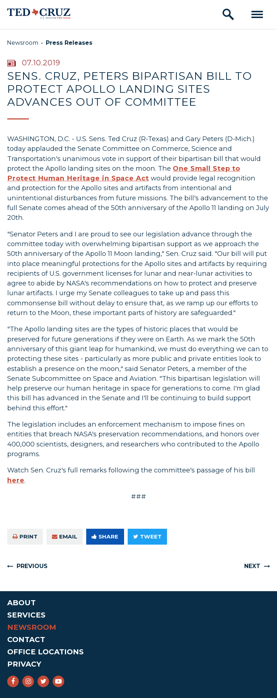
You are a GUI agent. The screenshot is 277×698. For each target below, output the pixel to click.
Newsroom (22, 42)
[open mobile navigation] (257, 14)
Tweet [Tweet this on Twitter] (147, 536)
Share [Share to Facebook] (105, 536)
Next (252, 566)
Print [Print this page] (25, 536)
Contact (26, 639)
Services (26, 615)
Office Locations (45, 651)
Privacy (24, 664)
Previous (32, 566)
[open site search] (228, 14)
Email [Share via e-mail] (64, 536)
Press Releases (69, 42)
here (16, 480)
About (21, 602)
